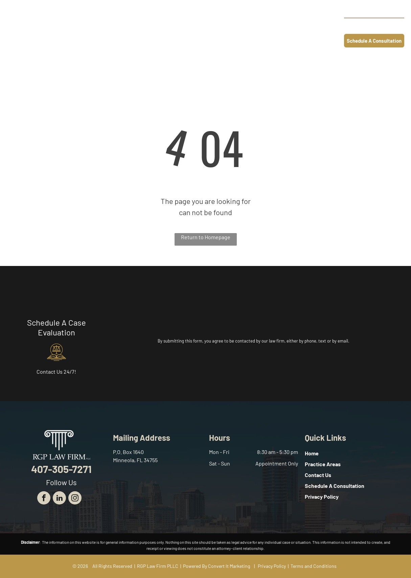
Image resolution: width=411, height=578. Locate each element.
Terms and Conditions (314, 566)
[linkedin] (59, 498)
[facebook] (43, 498)
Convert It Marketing (229, 566)
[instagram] (75, 498)
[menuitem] (147, 26)
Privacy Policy (272, 566)
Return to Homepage (205, 237)
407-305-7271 (379, 25)
